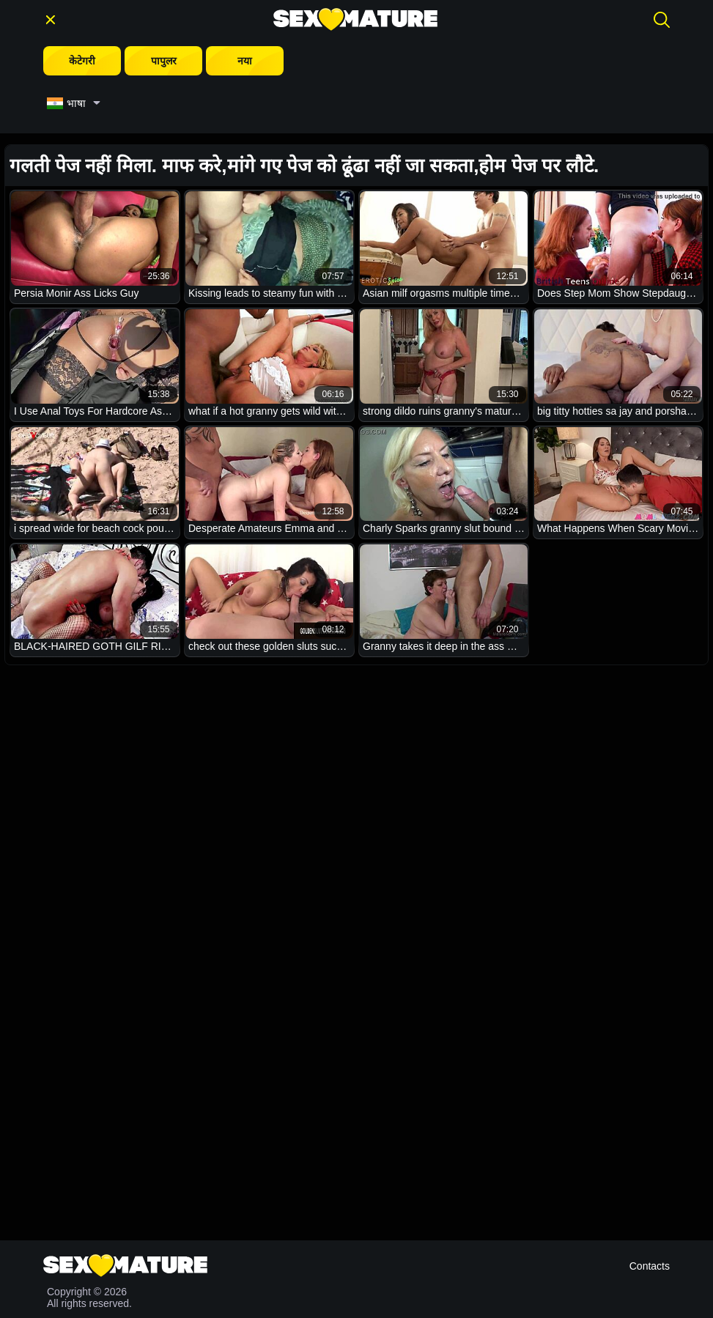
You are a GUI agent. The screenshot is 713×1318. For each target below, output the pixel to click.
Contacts (649, 1266)
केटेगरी (82, 61)
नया (244, 61)
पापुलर (164, 61)
